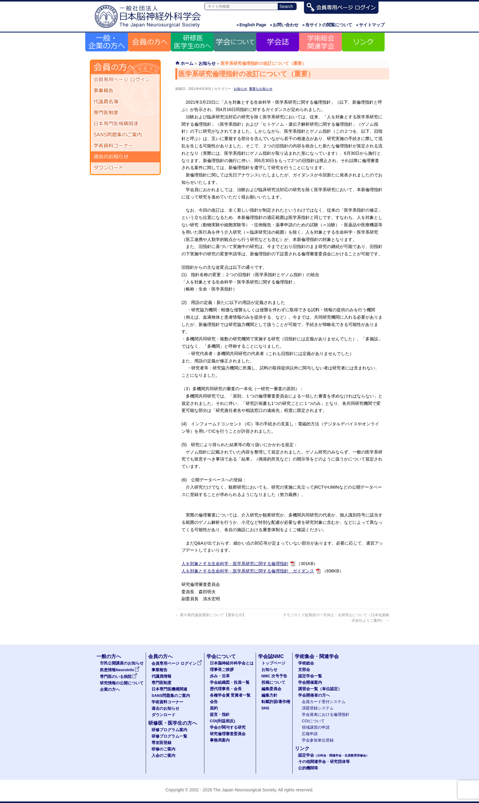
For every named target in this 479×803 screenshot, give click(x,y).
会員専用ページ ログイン (125, 79)
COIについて (313, 721)
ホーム (187, 63)
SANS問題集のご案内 (125, 134)
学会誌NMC (271, 656)
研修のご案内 (163, 749)
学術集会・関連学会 (317, 656)
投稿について (273, 682)
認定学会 (333, 755)
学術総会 (306, 663)
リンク (302, 748)
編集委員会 (271, 689)
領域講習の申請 (316, 727)
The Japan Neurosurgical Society (244, 789)
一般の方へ (109, 656)
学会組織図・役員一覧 (230, 682)
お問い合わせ (284, 24)
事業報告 (125, 90)
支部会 (304, 670)
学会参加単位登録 (318, 740)
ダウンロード (125, 167)
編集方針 (269, 695)
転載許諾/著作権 (276, 702)
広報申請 (310, 734)
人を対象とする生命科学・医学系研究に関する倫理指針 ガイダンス (247, 570)
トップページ (273, 663)
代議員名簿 (125, 101)
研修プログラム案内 (169, 730)
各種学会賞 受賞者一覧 (230, 695)
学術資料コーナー (125, 145)
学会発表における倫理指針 (325, 714)
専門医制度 (125, 112)
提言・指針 (220, 714)
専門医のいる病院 (118, 677)
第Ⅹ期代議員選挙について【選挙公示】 (210, 615)
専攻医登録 (161, 743)
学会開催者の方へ (314, 695)
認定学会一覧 (310, 676)
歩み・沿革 (220, 676)
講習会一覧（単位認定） (320, 689)
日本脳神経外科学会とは (232, 663)
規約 (214, 708)
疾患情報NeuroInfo (120, 670)
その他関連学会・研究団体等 (324, 762)
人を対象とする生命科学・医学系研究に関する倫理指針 (234, 563)
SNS (265, 708)
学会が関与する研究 (228, 727)
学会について (221, 656)
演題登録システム (318, 708)
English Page (251, 24)
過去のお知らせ (125, 156)
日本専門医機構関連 (125, 123)
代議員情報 (161, 676)
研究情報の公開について (122, 683)
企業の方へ (110, 689)
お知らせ (240, 89)
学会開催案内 (310, 682)
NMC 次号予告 (274, 676)
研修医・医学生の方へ (172, 723)
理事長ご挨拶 (222, 670)
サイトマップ (370, 24)
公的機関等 (308, 768)
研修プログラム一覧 (169, 736)
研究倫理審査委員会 (228, 734)
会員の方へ (160, 656)
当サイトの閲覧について (327, 24)
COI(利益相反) (222, 721)
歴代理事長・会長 (226, 689)
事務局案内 (220, 740)
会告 (214, 702)
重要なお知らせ (260, 89)
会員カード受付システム (324, 702)
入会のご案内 (163, 755)
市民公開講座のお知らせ (122, 663)
